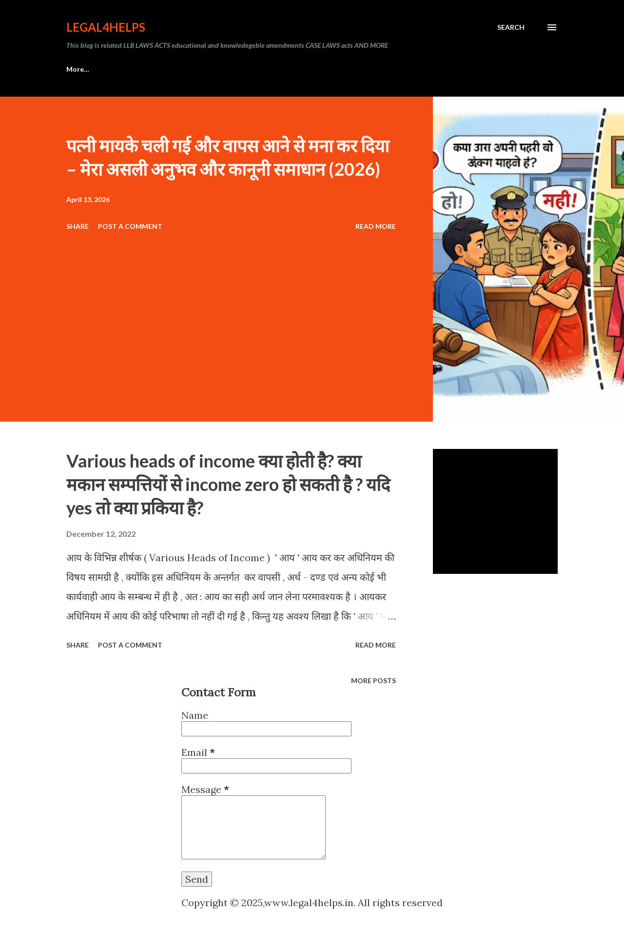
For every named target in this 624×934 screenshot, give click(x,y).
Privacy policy (200, 69)
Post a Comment (130, 226)
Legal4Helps (105, 27)
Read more (375, 226)
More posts (373, 680)
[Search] (511, 27)
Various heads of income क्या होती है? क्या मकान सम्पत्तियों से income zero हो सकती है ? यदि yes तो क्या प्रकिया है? (228, 484)
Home (76, 69)
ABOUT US (132, 69)
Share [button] (77, 226)
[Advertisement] (231, 307)
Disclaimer (268, 69)
